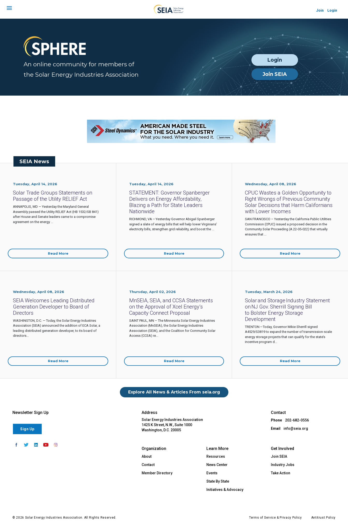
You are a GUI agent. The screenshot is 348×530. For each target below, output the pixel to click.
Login (274, 60)
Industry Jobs (282, 465)
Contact (148, 465)
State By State (217, 481)
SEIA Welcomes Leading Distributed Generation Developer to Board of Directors (54, 306)
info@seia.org (296, 428)
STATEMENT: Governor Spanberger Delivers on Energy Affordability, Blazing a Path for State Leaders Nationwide (169, 202)
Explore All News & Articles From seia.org (174, 392)
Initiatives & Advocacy (224, 490)
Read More (58, 253)
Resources (215, 456)
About (146, 456)
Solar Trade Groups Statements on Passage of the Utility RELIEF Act (52, 196)
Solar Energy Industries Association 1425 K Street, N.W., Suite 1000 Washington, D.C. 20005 (172, 425)
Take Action (280, 473)
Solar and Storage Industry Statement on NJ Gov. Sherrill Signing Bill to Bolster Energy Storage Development (287, 309)
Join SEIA (275, 74)
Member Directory (157, 473)
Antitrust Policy (323, 517)
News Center (217, 465)
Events (212, 473)
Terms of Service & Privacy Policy (275, 517)
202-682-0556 (297, 420)
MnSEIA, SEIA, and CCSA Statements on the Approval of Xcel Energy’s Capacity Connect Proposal (171, 306)
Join (320, 10)
